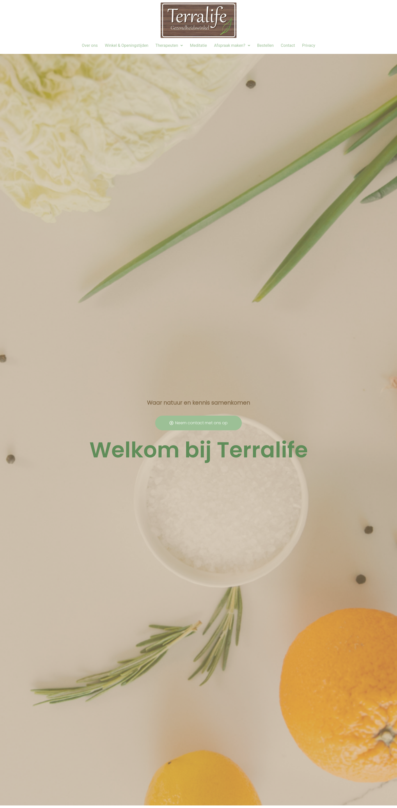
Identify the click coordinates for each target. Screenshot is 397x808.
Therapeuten (169, 45)
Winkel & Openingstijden (126, 45)
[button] (169, 45)
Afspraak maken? (232, 45)
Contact (288, 45)
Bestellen (265, 45)
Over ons (90, 45)
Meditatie (198, 45)
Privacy (308, 45)
